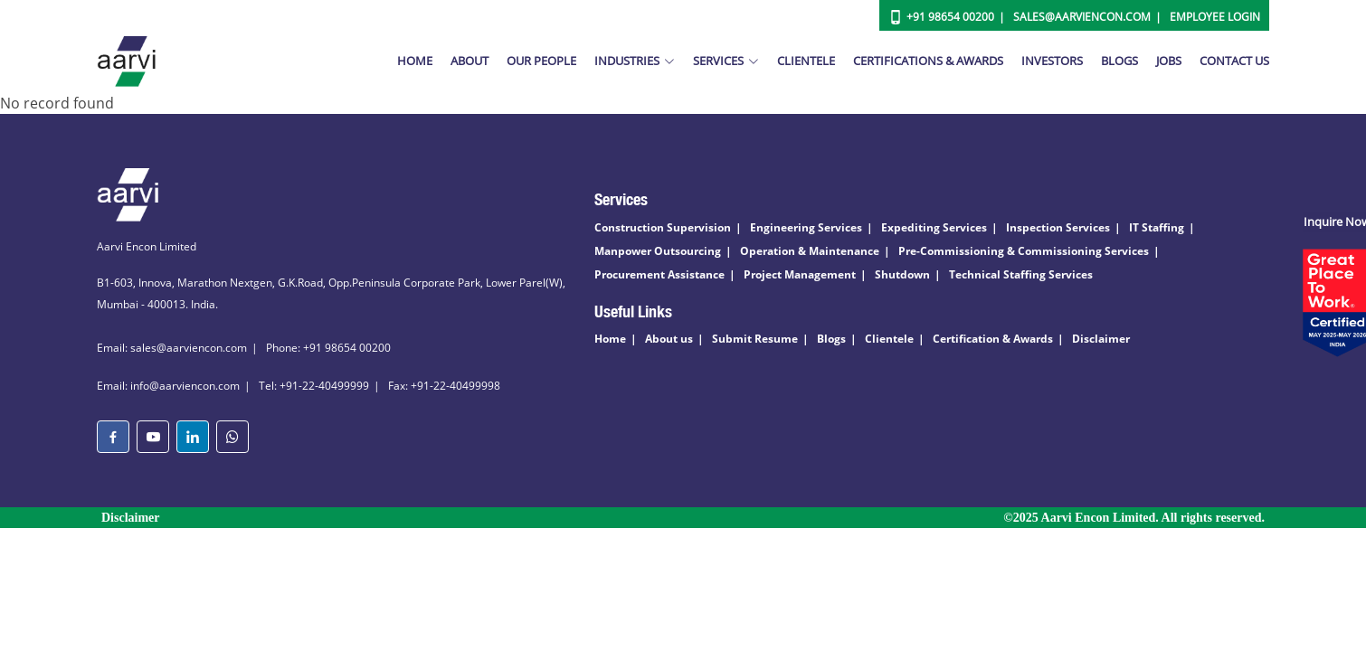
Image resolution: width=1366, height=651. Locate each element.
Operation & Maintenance (809, 251)
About (470, 60)
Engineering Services (806, 227)
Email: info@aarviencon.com (168, 385)
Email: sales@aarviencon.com (172, 347)
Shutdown (902, 274)
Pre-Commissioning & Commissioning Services (1023, 251)
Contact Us (1234, 60)
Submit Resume (755, 338)
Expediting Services (934, 227)
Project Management (800, 274)
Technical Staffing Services (1021, 274)
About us (669, 338)
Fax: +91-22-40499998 (444, 385)
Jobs (1168, 60)
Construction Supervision (662, 227)
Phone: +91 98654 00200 (328, 347)
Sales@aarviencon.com (1082, 16)
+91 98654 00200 (950, 16)
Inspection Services (1058, 227)
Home (414, 60)
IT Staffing (1156, 227)
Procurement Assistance (659, 274)
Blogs (1119, 60)
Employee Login (1215, 16)
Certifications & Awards (928, 60)
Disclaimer (1101, 338)
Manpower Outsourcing (657, 251)
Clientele (806, 60)
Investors (1052, 60)
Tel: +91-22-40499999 (314, 385)
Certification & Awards (993, 338)
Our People (541, 60)
